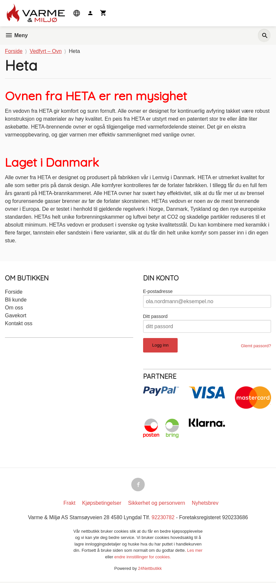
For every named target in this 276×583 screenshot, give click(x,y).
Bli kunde (16, 300)
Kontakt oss (19, 324)
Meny (16, 35)
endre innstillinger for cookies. (142, 558)
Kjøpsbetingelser (101, 504)
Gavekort (15, 316)
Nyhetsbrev (205, 504)
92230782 (163, 519)
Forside (13, 51)
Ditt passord (155, 316)
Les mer (195, 551)
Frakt (69, 504)
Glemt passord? (256, 346)
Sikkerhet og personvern (156, 504)
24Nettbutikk (150, 569)
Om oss (14, 308)
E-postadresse (158, 291)
